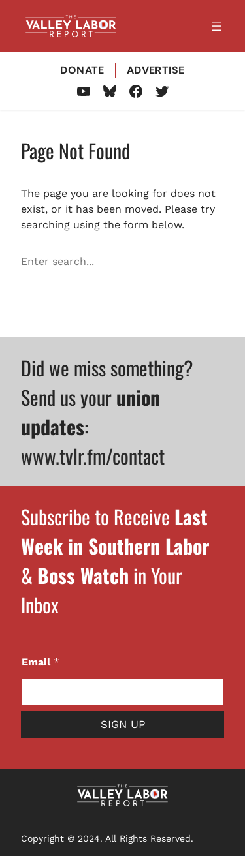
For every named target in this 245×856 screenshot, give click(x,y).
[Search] (216, 261)
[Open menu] (216, 26)
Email (40, 662)
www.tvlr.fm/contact (93, 455)
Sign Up (123, 724)
